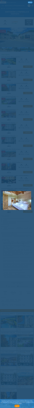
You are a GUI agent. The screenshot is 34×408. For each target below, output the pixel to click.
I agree (17, 406)
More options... (19, 403)
